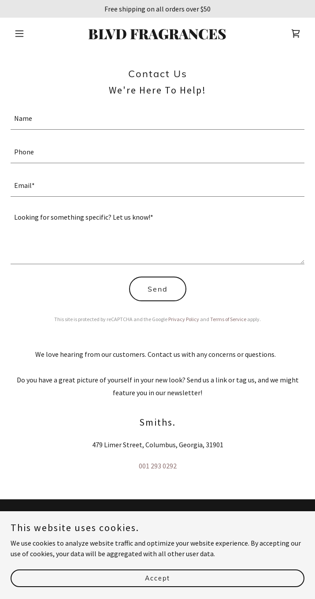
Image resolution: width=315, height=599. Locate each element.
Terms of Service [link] (228, 319)
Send (158, 289)
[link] (157, 36)
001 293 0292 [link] (158, 465)
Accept (157, 578)
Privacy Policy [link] (183, 319)
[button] (33, 33)
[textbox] (157, 118)
